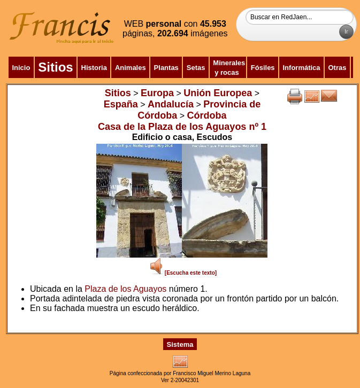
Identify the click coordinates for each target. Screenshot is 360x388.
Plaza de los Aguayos (125, 288)
